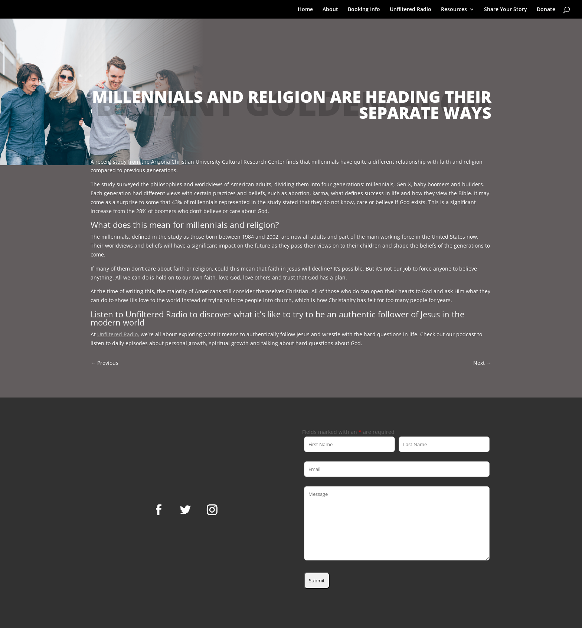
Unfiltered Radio (410, 10)
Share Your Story (505, 10)
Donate (546, 10)
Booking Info (364, 10)
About (330, 10)
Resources (454, 10)
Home (305, 10)
